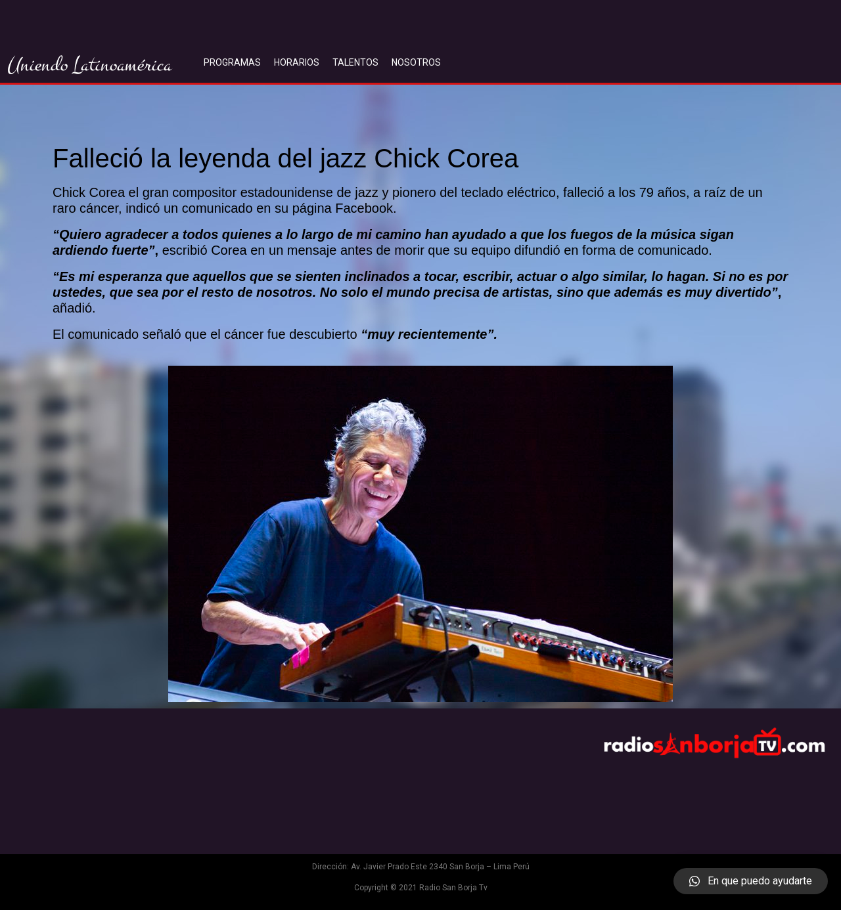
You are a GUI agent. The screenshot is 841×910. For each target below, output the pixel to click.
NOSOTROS (416, 62)
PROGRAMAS (232, 62)
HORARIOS (296, 62)
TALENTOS (355, 62)
